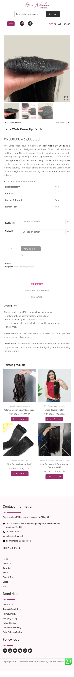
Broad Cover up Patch (54, 410)
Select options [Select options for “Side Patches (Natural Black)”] (20, 473)
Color (9, 230)
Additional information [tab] (37, 290)
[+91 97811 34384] (51, 24)
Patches (30, 266)
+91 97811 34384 (62, 23)
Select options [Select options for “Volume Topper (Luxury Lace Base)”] (20, 419)
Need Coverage (20, 266)
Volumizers (15, 460)
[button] (22, 254)
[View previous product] (6, 123)
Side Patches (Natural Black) (19, 464)
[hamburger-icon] (11, 23)
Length (10, 222)
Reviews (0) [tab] (37, 297)
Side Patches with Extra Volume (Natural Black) (54, 466)
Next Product (61, 122)
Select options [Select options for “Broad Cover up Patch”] (54, 419)
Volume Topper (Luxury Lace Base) (19, 410)
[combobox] (30, 14)
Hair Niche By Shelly (53, 145)
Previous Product (14, 122)
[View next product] (68, 123)
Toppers (26, 406)
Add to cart (31, 249)
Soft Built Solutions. (56, 661)
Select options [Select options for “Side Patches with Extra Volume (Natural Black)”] (54, 476)
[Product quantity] (11, 248)
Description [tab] (37, 284)
